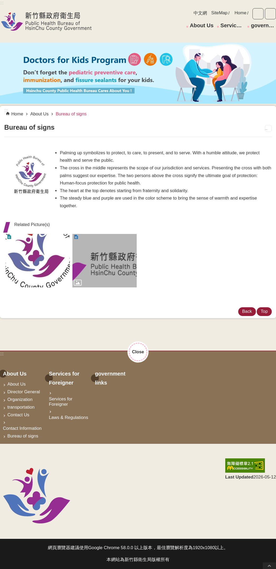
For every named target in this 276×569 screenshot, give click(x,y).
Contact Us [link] (18, 414)
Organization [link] (20, 399)
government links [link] (263, 25)
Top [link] (264, 311)
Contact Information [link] (22, 428)
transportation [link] (21, 407)
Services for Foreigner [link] (233, 25)
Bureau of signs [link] (71, 113)
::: (2, 353)
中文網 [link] (200, 13)
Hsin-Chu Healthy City (46, 21)
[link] (38, 260)
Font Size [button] (258, 13)
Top (269, 565)
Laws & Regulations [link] (68, 417)
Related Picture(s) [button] (32, 224)
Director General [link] (23, 391)
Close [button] (138, 351)
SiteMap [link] (219, 12)
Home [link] (240, 12)
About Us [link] (202, 25)
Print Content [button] (268, 128)
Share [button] (270, 13)
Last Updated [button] (239, 477)
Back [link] (247, 311)
